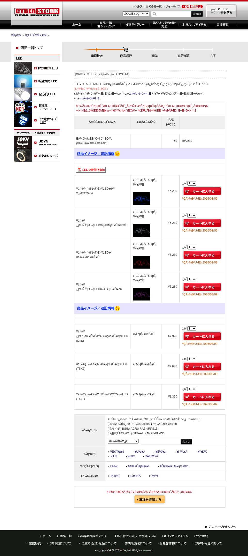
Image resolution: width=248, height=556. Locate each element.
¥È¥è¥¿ (161, 451)
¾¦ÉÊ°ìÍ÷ (64, 536)
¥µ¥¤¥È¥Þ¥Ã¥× (172, 6)
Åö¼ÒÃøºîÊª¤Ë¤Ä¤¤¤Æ (172, 543)
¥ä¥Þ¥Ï (115, 476)
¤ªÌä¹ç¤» (192, 6)
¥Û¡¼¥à (77, 24)
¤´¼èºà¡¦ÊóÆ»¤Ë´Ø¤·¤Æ (207, 543)
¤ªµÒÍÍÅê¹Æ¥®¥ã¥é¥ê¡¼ (93, 536)
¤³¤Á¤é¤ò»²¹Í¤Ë (141, 93)
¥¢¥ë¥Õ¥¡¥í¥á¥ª (138, 466)
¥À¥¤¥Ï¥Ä (151, 456)
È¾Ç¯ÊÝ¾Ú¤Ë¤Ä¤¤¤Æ (60, 543)
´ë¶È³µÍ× (222, 24)
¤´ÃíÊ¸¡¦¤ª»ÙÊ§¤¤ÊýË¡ (98, 543)
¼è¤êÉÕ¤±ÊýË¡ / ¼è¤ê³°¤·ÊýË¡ (135, 536)
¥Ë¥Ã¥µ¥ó (117, 451)
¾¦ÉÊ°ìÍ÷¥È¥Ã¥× (36, 35)
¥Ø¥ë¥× (137, 6)
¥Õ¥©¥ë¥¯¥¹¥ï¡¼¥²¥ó (174, 466)
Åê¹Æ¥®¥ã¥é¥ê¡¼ (135, 24)
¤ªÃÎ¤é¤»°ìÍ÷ (153, 6)
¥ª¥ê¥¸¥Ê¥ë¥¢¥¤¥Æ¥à (193, 24)
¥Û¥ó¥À (140, 451)
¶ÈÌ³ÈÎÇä (33, 543)
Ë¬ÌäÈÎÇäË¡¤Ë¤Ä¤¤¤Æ (137, 543)
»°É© (113, 456)
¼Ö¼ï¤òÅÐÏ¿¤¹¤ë (149, 499)
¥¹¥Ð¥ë (202, 451)
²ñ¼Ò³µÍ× (201, 536)
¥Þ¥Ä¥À (182, 451)
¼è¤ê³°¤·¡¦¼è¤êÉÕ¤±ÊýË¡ (164, 24)
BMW (113, 466)
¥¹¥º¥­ (131, 456)
